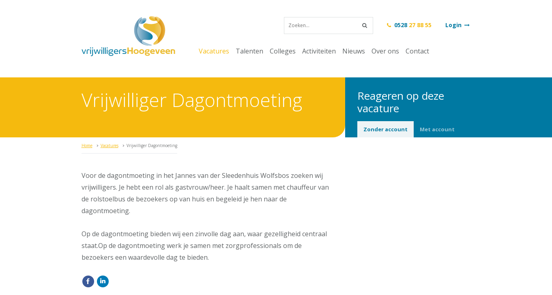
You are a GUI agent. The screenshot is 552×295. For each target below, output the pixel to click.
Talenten (249, 51)
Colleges (283, 51)
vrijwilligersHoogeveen (128, 36)
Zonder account (385, 129)
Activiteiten (319, 51)
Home (87, 145)
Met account (437, 129)
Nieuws (353, 51)
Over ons (385, 51)
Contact (417, 51)
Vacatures (214, 51)
